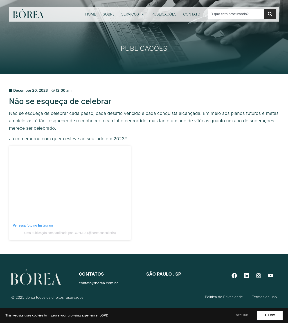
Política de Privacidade (224, 297)
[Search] (270, 14)
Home (90, 14)
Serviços (133, 14)
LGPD (103, 315)
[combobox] (236, 14)
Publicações (163, 14)
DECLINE (242, 315)
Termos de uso (264, 297)
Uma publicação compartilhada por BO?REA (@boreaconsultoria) (70, 233)
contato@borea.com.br (98, 283)
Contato (191, 14)
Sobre (109, 14)
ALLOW (270, 315)
